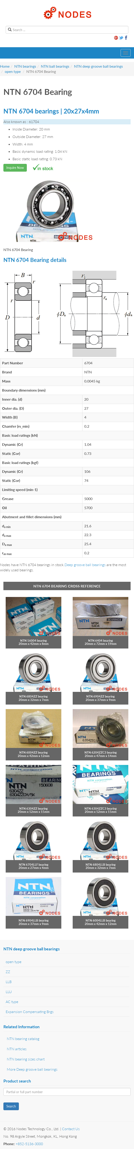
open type (13, 71)
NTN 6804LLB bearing (101, 864)
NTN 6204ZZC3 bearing (100, 752)
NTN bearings (25, 66)
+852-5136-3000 (29, 1144)
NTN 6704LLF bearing (33, 864)
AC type (12, 1001)
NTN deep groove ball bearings (98, 66)
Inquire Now (15, 168)
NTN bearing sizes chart (26, 1059)
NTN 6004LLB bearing (101, 920)
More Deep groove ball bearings (32, 1069)
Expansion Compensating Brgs (30, 1011)
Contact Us (71, 1129)
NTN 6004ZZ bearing (33, 752)
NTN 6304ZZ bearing (33, 808)
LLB (9, 981)
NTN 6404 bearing (100, 640)
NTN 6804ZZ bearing (33, 696)
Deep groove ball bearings (85, 564)
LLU (9, 991)
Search (11, 1106)
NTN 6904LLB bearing (34, 920)
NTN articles (17, 1049)
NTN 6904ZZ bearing (100, 696)
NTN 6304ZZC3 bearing (100, 808)
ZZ (8, 971)
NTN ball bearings (55, 66)
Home (5, 66)
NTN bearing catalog (23, 1038)
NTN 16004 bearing (33, 640)
